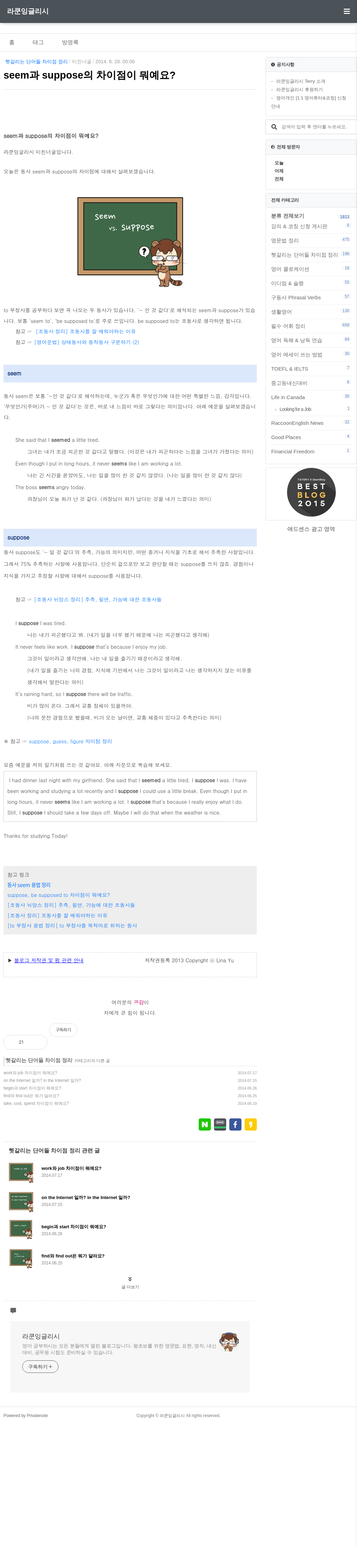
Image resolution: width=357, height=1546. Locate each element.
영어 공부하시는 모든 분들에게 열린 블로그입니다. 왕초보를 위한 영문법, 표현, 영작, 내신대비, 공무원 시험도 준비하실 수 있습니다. (119, 1471)
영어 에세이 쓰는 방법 (311, 354)
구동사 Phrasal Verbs (311, 297)
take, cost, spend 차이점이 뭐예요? (36, 1225)
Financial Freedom (311, 451)
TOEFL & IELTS (311, 368)
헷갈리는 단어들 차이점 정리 (36, 61)
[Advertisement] (130, 155)
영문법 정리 (311, 240)
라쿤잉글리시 (28, 11)
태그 (38, 42)
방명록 (70, 42)
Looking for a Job (315, 409)
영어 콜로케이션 (311, 269)
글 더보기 (130, 1408)
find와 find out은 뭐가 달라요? (31, 1217)
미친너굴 (82, 61)
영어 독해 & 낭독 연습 (311, 340)
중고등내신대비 (311, 383)
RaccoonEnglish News (311, 423)
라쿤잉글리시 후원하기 (299, 89)
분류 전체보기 (287, 216)
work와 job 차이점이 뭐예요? (30, 1194)
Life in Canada (311, 397)
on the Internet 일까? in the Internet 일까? (42, 1202)
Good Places (311, 437)
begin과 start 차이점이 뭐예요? (32, 1209)
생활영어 (311, 311)
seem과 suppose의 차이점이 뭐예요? (89, 75)
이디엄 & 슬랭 (311, 283)
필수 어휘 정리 (311, 326)
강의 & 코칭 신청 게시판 (311, 226)
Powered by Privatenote (25, 1537)
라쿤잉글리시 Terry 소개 (300, 81)
